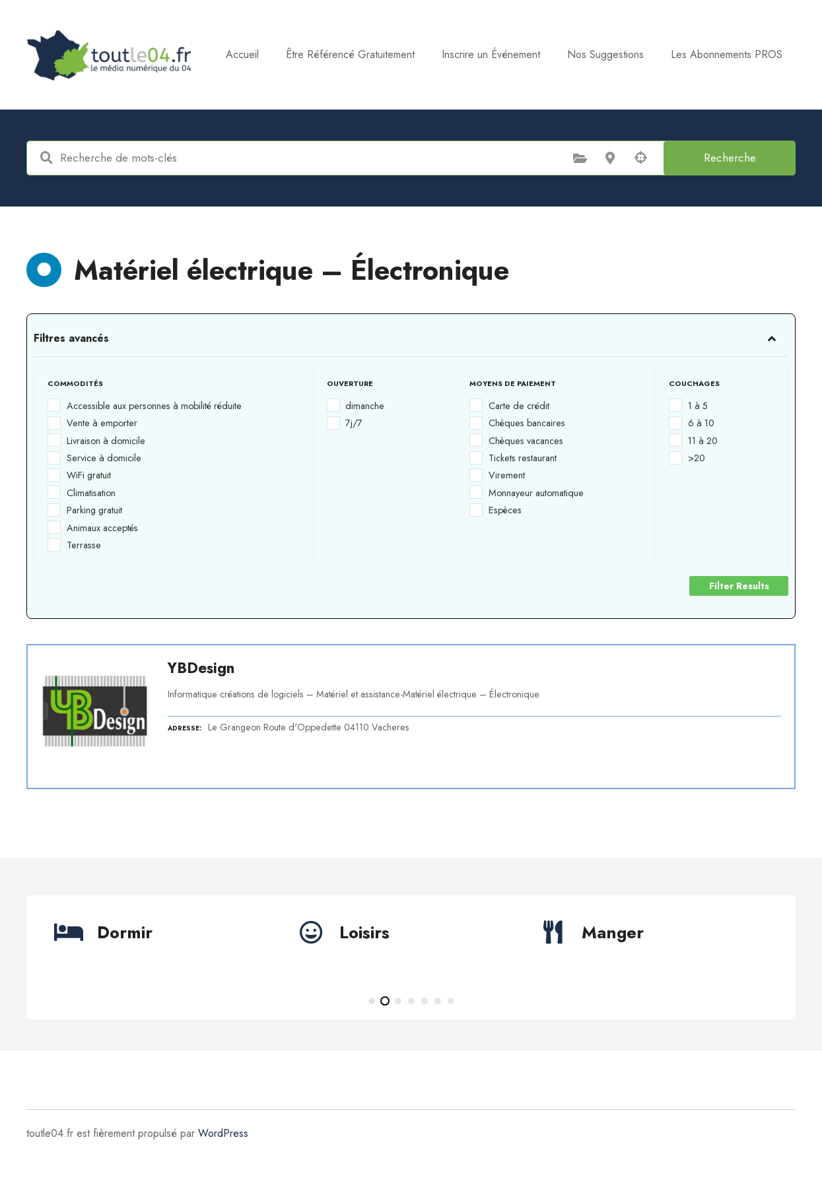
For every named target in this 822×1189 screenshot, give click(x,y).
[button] (371, 1001)
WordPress (223, 1133)
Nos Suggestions (707, 54)
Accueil (344, 54)
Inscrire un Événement (593, 54)
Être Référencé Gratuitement (452, 54)
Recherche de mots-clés (46, 158)
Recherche (730, 158)
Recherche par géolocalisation (640, 158)
